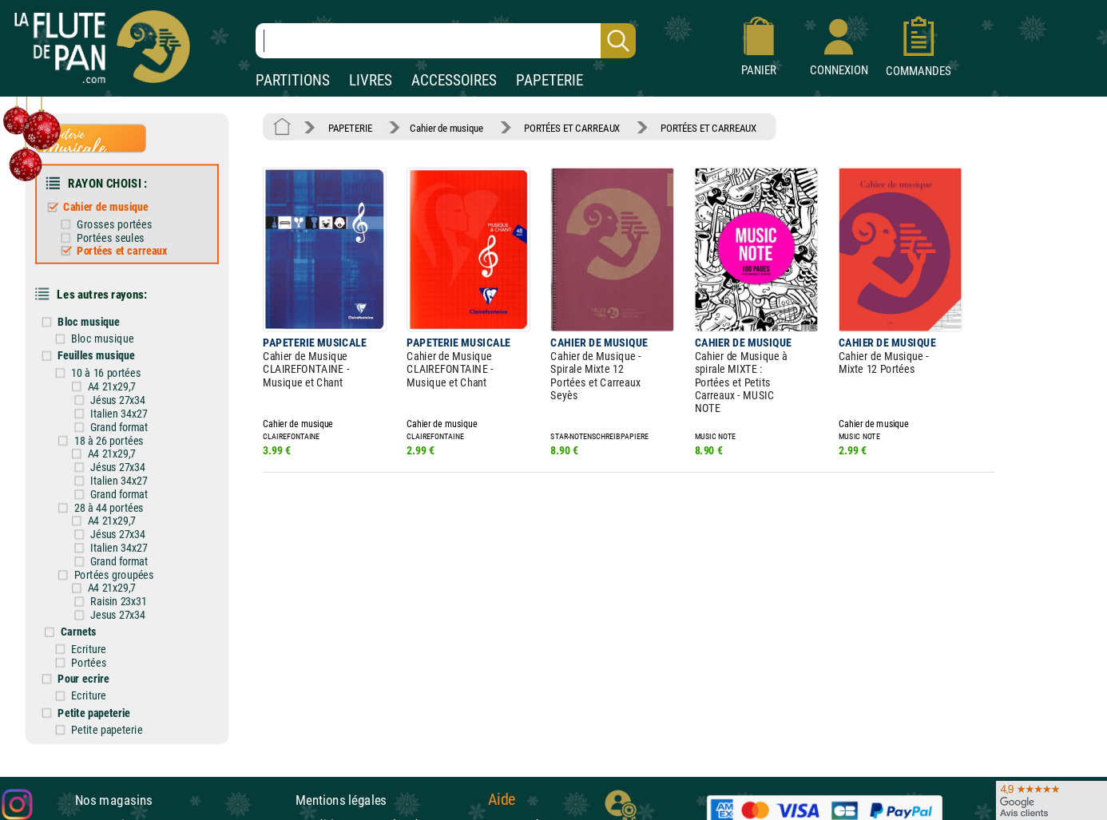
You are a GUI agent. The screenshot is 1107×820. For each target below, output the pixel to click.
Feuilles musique (96, 355)
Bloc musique (88, 321)
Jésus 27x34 (117, 400)
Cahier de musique (105, 207)
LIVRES (370, 80)
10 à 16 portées (106, 372)
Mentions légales (341, 800)
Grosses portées (114, 224)
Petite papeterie (94, 712)
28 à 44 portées (109, 507)
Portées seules (111, 237)
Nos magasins (114, 800)
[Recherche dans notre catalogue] (446, 40)
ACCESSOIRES (454, 80)
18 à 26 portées (109, 440)
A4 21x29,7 (112, 386)
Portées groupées (114, 574)
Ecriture (88, 649)
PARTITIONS (293, 80)
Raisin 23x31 (118, 601)
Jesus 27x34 (117, 614)
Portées (88, 662)
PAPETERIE (549, 80)
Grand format (119, 427)
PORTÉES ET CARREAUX (572, 127)
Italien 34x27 (118, 413)
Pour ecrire (83, 678)
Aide (502, 799)
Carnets (79, 632)
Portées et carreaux (122, 250)
